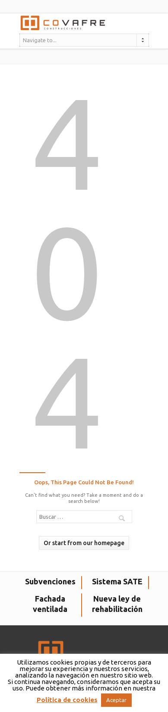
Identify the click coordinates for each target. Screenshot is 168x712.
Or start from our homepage (84, 542)
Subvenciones (50, 581)
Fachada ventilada (50, 603)
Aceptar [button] (116, 700)
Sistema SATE (117, 581)
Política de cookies (67, 699)
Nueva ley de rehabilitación (117, 603)
